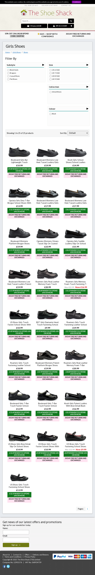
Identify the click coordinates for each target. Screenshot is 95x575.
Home (7, 52)
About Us (6, 555)
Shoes (26, 52)
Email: (5, 536)
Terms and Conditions (13, 557)
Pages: (81, 509)
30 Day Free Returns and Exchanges (78, 35)
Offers (27, 555)
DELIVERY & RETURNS (50, 5)
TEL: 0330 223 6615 (31, 5)
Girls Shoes (17, 52)
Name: (5, 528)
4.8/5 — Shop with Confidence (47, 35)
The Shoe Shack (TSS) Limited (28, 560)
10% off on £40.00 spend (17, 33)
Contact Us (17, 555)
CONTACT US (66, 5)
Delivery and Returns (41, 555)
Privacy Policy (30, 557)
